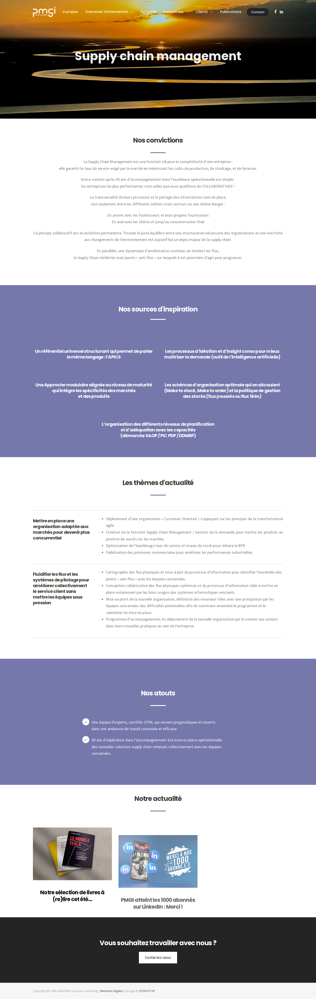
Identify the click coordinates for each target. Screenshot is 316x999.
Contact (80, 35)
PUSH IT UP (147, 991)
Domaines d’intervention (112, 11)
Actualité (153, 11)
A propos (75, 11)
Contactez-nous (158, 957)
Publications (236, 11)
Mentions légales (111, 991)
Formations (179, 11)
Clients (207, 11)
